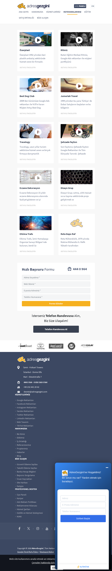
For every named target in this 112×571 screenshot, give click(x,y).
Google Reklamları (24, 400)
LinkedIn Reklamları (25, 418)
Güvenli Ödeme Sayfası (26, 464)
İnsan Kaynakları (23, 479)
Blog (18, 455)
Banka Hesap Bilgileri (25, 471)
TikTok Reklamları (24, 425)
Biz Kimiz (20, 434)
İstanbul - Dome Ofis (32, 372)
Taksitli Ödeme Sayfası (26, 468)
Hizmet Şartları (22, 509)
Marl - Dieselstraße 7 (32, 376)
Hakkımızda (37, 11)
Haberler (20, 452)
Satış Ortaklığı (26, 17)
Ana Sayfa (24, 11)
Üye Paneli (20, 494)
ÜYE (80, 6)
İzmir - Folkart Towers (33, 367)
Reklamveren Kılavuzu (26, 505)
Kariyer (19, 498)
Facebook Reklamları (25, 403)
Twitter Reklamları (24, 414)
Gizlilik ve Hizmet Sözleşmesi (29, 513)
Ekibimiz (19, 437)
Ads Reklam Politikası (25, 502)
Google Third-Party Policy (27, 552)
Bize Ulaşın (42, 17)
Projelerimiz (21, 448)
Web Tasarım (21, 422)
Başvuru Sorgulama (25, 475)
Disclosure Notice (47, 552)
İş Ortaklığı (20, 441)
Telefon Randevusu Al (56, 329)
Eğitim (87, 11)
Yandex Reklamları (24, 411)
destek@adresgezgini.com (35, 391)
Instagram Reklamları (25, 407)
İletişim (19, 486)
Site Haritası (21, 482)
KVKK (18, 516)
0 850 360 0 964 (40, 382)
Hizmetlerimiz (53, 11)
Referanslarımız (72, 11)
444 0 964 (77, 269)
